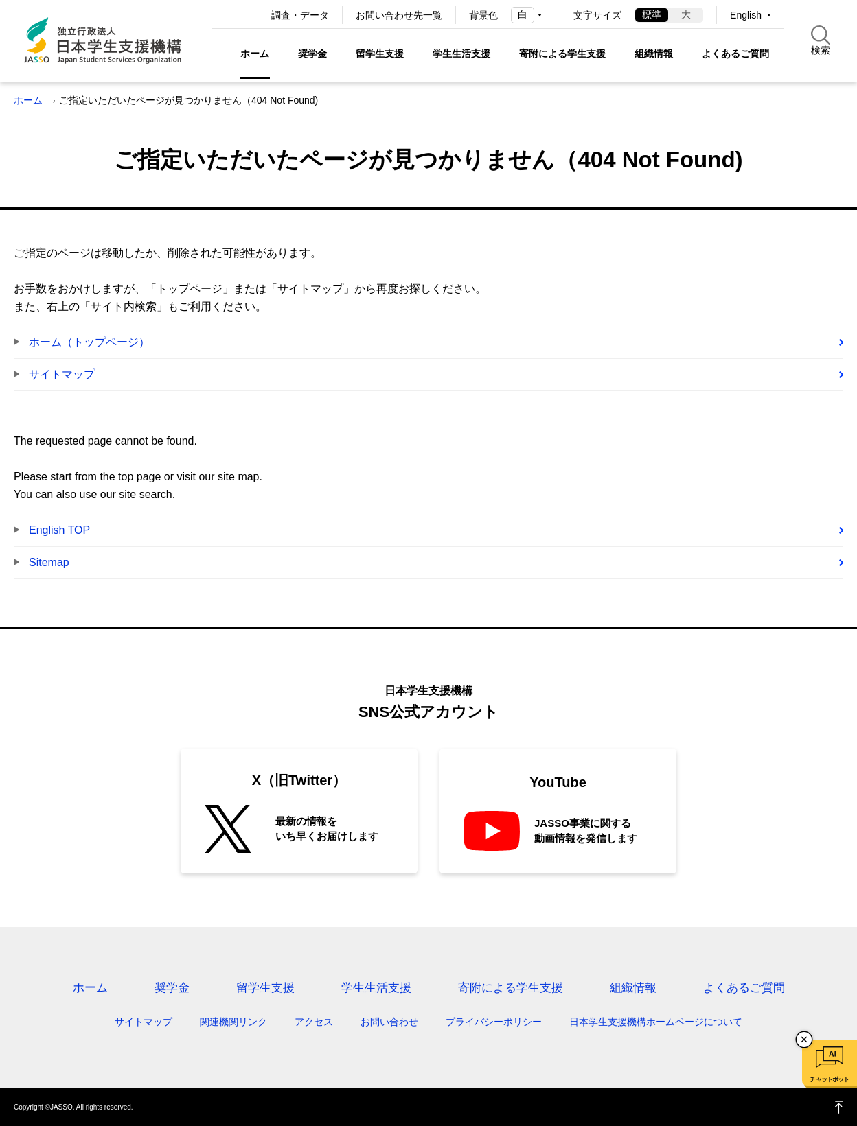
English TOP (59, 530)
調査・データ (300, 15)
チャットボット (829, 1079)
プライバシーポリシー (494, 1021)
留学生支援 (380, 53)
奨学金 (312, 53)
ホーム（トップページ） (89, 342)
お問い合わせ (389, 1021)
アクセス (314, 1021)
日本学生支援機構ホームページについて (655, 1021)
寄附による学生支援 (562, 53)
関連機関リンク (233, 1021)
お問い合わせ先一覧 (399, 15)
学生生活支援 (461, 53)
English (746, 15)
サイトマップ (62, 374)
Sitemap (49, 562)
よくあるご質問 (735, 53)
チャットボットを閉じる (804, 1039)
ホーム (254, 53)
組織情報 (654, 53)
